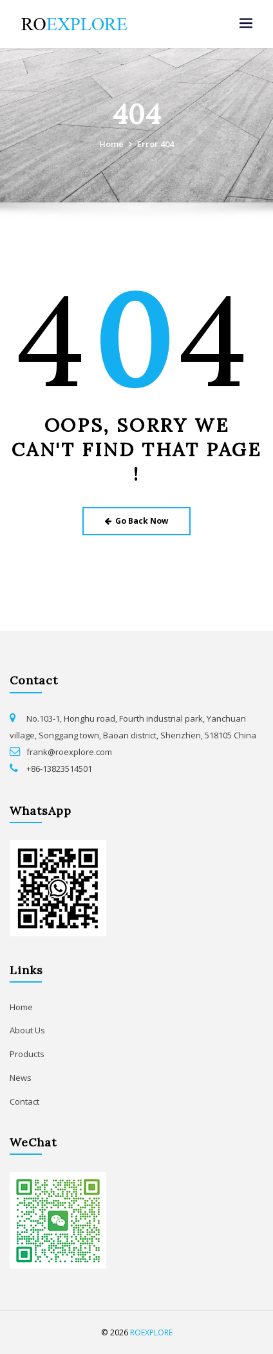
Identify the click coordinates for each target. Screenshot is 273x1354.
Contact (24, 1101)
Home (111, 144)
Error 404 (155, 144)
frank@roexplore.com (69, 752)
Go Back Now (137, 520)
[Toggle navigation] (246, 23)
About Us (27, 1030)
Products (27, 1054)
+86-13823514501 (59, 768)
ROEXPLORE (151, 1332)
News (21, 1077)
